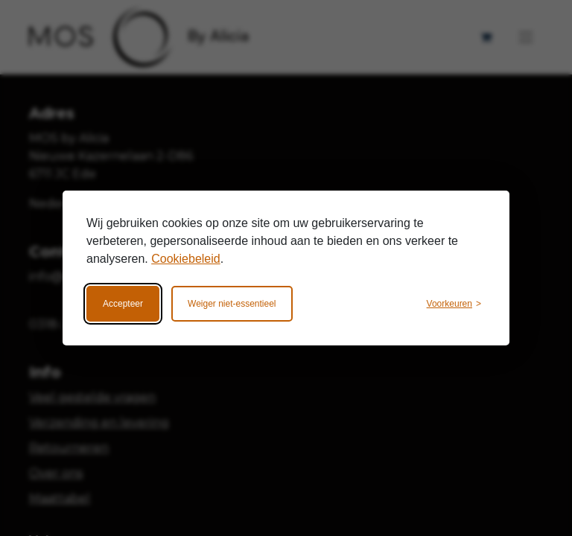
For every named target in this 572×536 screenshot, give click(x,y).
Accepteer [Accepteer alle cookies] (123, 304)
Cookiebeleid (185, 258)
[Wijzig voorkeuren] (454, 303)
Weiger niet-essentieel (232, 304)
